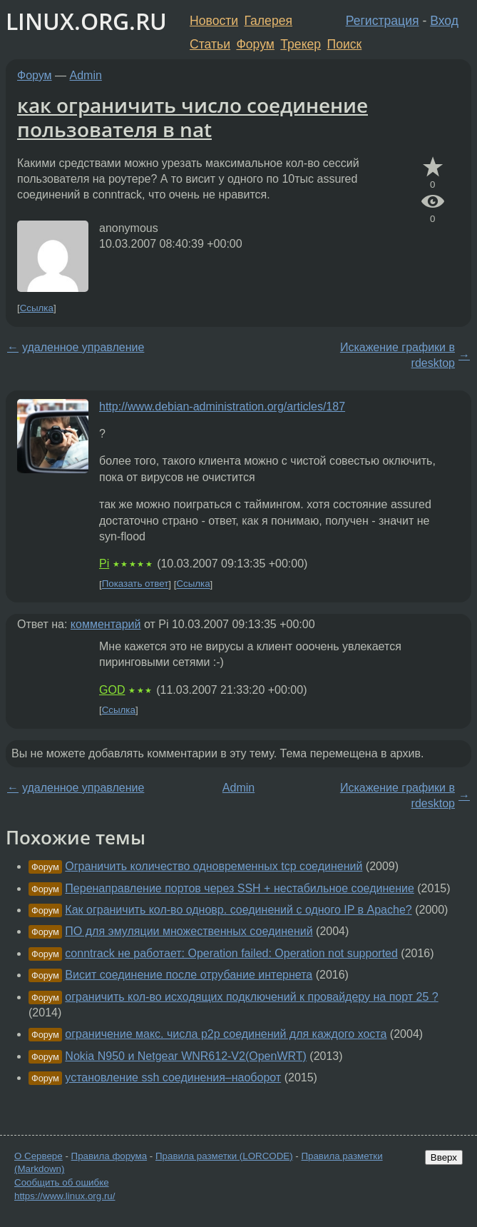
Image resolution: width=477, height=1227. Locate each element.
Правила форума (109, 1156)
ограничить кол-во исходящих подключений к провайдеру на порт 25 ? (251, 997)
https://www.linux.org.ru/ (64, 1196)
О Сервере (38, 1156)
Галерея (268, 21)
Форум (255, 44)
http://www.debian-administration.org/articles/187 (222, 406)
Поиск (344, 44)
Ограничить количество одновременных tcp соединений (213, 866)
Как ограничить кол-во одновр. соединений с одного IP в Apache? (238, 910)
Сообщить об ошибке (61, 1182)
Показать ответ (135, 584)
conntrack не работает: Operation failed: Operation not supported (231, 953)
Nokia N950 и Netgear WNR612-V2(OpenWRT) (186, 1056)
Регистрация (382, 21)
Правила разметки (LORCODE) (224, 1156)
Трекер (300, 44)
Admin (86, 75)
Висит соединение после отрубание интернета (188, 975)
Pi (104, 563)
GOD (112, 690)
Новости (214, 21)
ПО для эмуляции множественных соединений (188, 931)
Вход (444, 21)
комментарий (106, 624)
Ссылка (36, 308)
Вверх (444, 1157)
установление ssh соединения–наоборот (173, 1077)
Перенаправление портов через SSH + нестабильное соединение (239, 888)
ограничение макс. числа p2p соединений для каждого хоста (225, 1034)
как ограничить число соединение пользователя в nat (192, 117)
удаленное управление (83, 347)
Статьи (210, 44)
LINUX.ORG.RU (86, 21)
